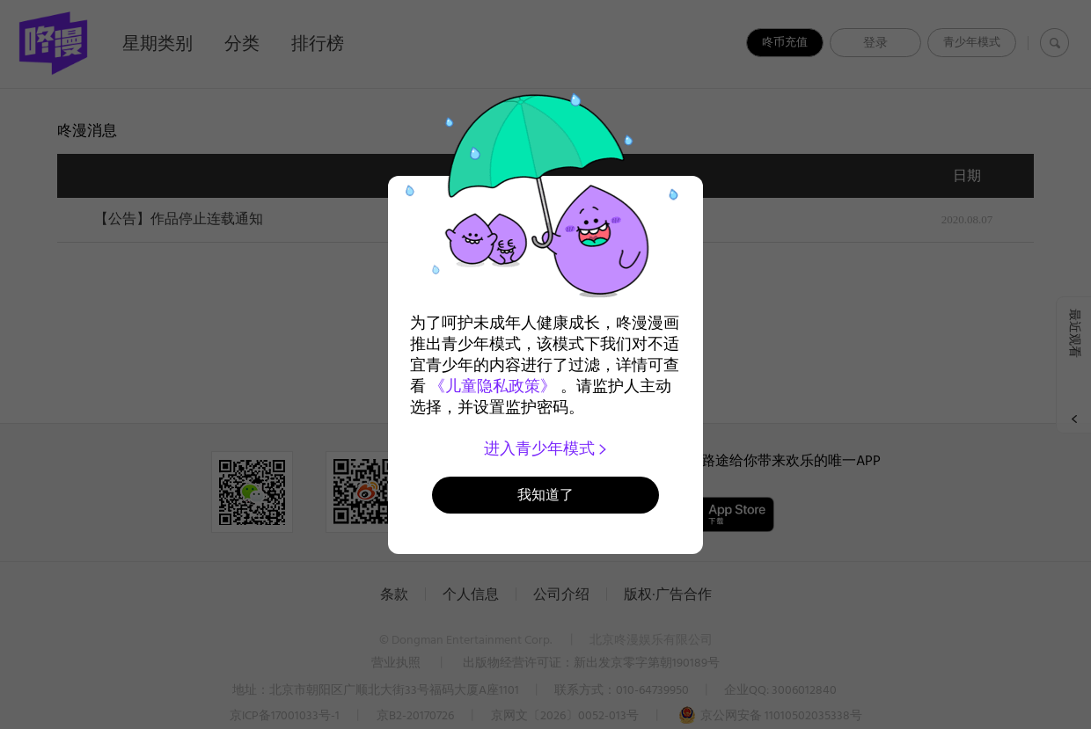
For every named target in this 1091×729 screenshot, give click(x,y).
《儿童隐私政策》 (492, 386)
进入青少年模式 (546, 448)
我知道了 (545, 494)
